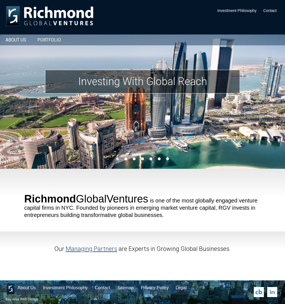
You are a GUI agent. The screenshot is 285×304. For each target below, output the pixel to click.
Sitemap (125, 287)
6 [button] (159, 159)
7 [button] (167, 159)
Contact (270, 10)
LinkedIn (272, 292)
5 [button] (151, 159)
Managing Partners (91, 248)
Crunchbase (259, 292)
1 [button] (117, 159)
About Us (16, 40)
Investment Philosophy (237, 10)
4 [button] (142, 159)
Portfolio (49, 40)
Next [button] (269, 101)
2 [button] (126, 159)
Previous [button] (15, 101)
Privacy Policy (155, 287)
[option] (142, 101)
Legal (181, 287)
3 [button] (134, 159)
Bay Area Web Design (22, 299)
